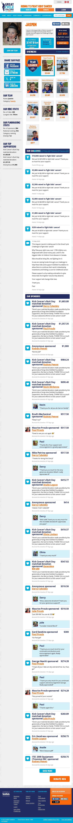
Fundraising (27, 15)
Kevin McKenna (47, 80)
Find (68, 15)
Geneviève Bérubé (47, 103)
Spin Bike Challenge (17, 810)
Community (37, 15)
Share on (14, 79)
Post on (14, 66)
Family (12, 101)
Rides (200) (47, 151)
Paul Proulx (47, 58)
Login (63, 10)
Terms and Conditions (66, 820)
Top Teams (42, 801)
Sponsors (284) (64, 151)
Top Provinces (41, 804)
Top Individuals (41, 797)
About (9, 15)
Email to (14, 72)
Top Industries (41, 808)
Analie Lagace (33, 102)
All (35, 151)
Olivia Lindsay (62, 80)
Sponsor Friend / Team (16, 802)
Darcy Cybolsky (32, 80)
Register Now (16, 797)
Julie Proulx (62, 102)
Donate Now (62, 43)
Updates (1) (40, 151)
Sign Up (28, 10)
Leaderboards (46, 15)
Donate (46, 10)
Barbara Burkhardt (32, 127)
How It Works (17, 15)
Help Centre (30, 803)
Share (57, 24)
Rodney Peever (62, 58)
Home (4, 15)
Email (67, 24)
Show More (47, 771)
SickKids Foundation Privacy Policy (51, 820)
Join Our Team (12, 50)
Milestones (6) (55, 151)
